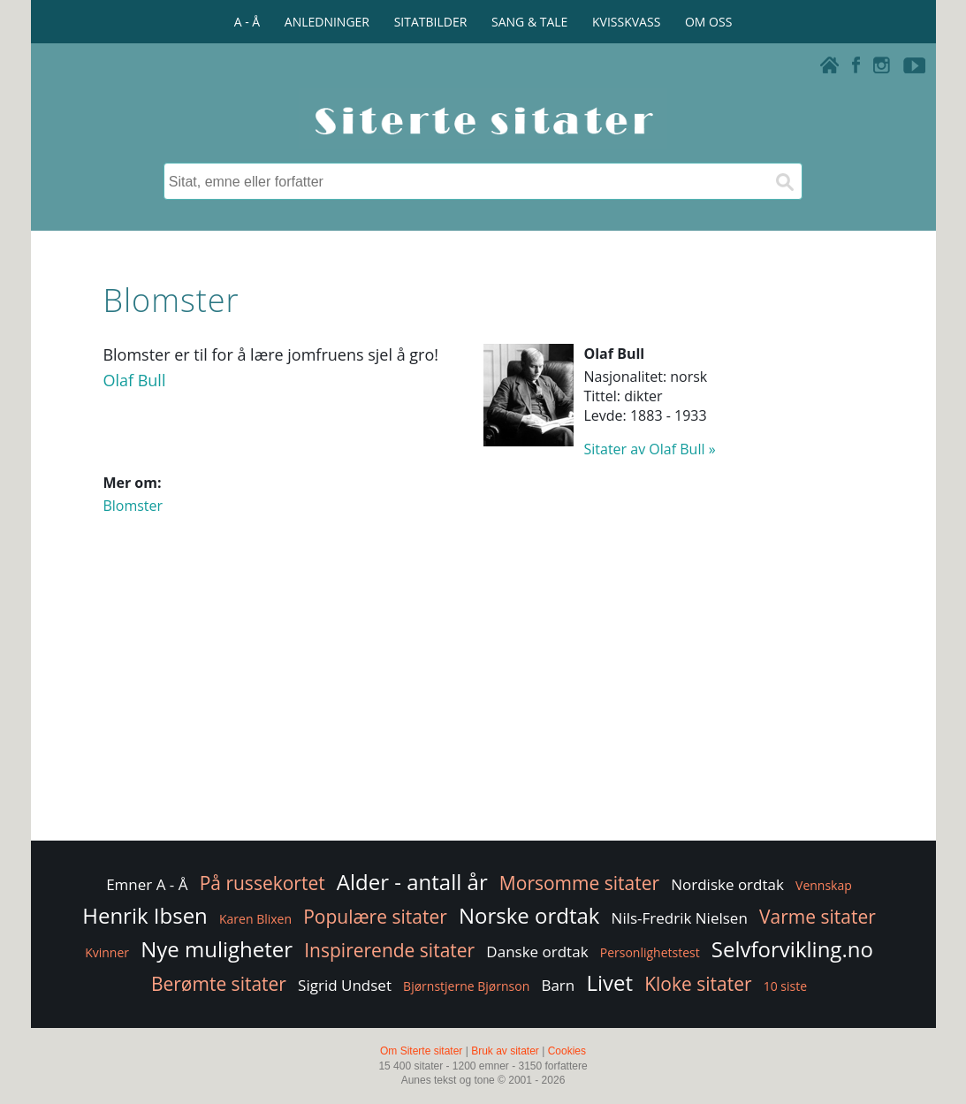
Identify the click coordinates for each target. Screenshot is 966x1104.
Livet (609, 982)
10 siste (785, 986)
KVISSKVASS (626, 21)
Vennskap (823, 885)
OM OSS (708, 21)
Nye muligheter (217, 948)
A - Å (247, 21)
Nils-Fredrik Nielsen (680, 918)
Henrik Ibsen (145, 915)
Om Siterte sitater (421, 1051)
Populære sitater (375, 916)
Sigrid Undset (345, 985)
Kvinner (107, 952)
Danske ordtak (537, 951)
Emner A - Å (146, 884)
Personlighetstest (650, 952)
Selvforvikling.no (792, 948)
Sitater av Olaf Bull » (650, 449)
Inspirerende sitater (389, 950)
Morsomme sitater (579, 883)
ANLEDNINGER (327, 21)
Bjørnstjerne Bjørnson (466, 986)
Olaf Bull (134, 380)
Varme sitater (817, 916)
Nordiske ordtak (727, 884)
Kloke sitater (697, 983)
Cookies (567, 1051)
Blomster (133, 505)
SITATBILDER (431, 21)
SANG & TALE (529, 21)
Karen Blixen (255, 918)
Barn (557, 985)
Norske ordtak (529, 915)
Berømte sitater (218, 983)
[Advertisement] (483, 695)
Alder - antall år (412, 881)
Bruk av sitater (505, 1051)
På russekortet (262, 883)
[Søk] (784, 181)
